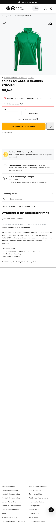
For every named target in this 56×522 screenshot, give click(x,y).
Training (4, 16)
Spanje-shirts (34, 510)
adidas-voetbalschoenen (11, 506)
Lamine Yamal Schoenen (11, 502)
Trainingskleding (35, 506)
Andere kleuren (7, 132)
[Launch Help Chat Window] (51, 509)
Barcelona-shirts (35, 494)
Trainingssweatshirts (24, 16)
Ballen (4, 513)
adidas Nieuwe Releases (13, 218)
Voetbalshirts (34, 513)
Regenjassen (34, 517)
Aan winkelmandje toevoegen (23, 126)
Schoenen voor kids (9, 517)
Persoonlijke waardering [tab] (12, 199)
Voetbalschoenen (8, 486)
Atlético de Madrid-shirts (38, 498)
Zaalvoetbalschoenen (10, 490)
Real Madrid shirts (36, 490)
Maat (26, 110)
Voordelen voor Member (28, 2)
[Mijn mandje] (51, 8)
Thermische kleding (36, 502)
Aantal (4, 110)
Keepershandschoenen (38, 486)
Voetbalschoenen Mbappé (12, 494)
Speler (12, 16)
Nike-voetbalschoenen (10, 510)
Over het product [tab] (10, 194)
